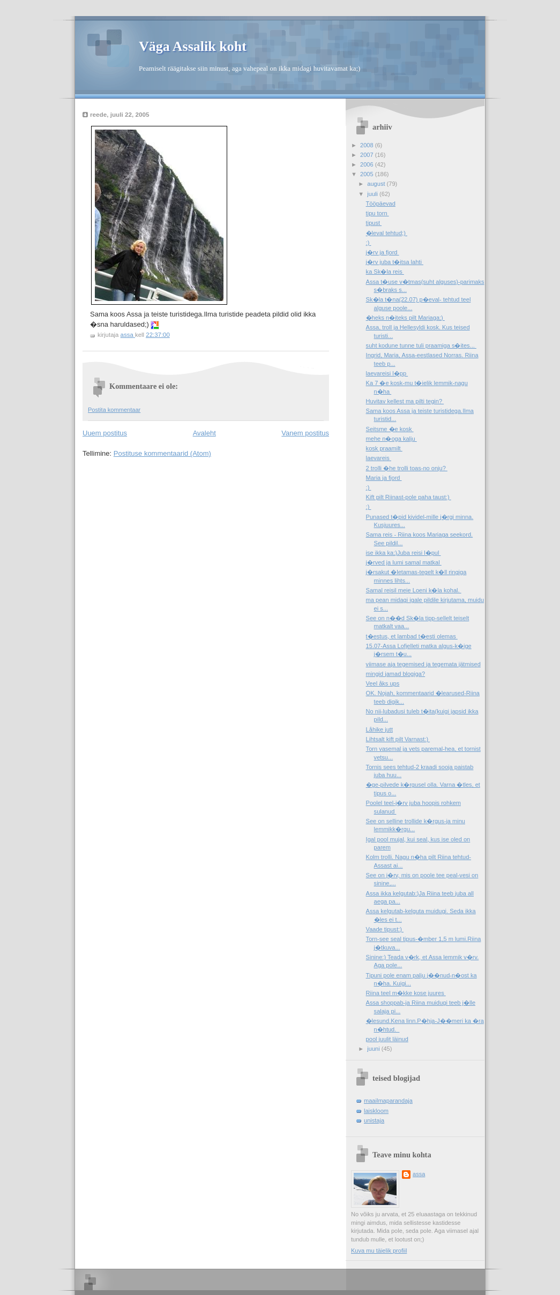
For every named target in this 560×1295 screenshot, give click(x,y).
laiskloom (376, 1111)
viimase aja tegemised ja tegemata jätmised (423, 664)
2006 (367, 164)
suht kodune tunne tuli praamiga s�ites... (421, 345)
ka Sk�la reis (385, 271)
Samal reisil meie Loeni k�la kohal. (413, 590)
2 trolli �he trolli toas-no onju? (406, 468)
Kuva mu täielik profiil (379, 1250)
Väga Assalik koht (193, 46)
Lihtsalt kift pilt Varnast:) (398, 739)
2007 (367, 155)
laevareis (378, 458)
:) (368, 242)
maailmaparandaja (388, 1100)
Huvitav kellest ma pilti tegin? (405, 401)
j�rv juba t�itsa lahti (394, 262)
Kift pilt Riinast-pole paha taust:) (408, 497)
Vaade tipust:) (385, 929)
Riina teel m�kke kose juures (406, 993)
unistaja (374, 1120)
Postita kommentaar (114, 409)
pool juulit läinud (387, 1039)
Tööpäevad (380, 203)
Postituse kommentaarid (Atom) (162, 453)
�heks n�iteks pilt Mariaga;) (405, 317)
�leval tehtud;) (386, 233)
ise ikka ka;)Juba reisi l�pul (403, 552)
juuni (374, 1048)
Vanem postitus (305, 433)
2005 (367, 174)
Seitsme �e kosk (390, 429)
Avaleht (204, 433)
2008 (367, 145)
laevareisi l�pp (387, 373)
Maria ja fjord (384, 478)
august (376, 183)
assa (419, 1174)
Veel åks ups (383, 683)
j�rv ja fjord (382, 252)
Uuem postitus (105, 433)
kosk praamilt (384, 448)
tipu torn (377, 213)
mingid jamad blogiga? (395, 674)
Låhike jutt (379, 729)
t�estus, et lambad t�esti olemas (412, 636)
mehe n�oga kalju (391, 438)
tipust (374, 223)
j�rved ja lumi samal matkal (404, 562)
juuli (373, 194)
